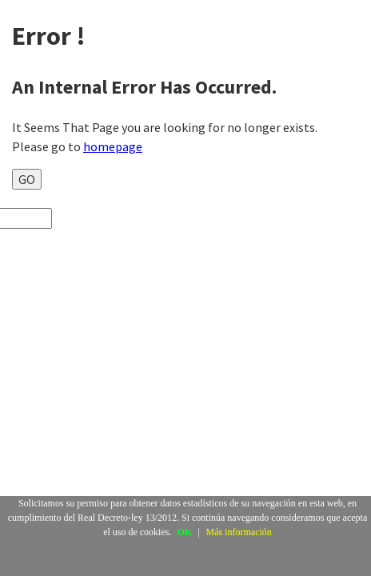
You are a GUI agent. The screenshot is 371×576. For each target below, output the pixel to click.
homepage (112, 146)
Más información (239, 532)
